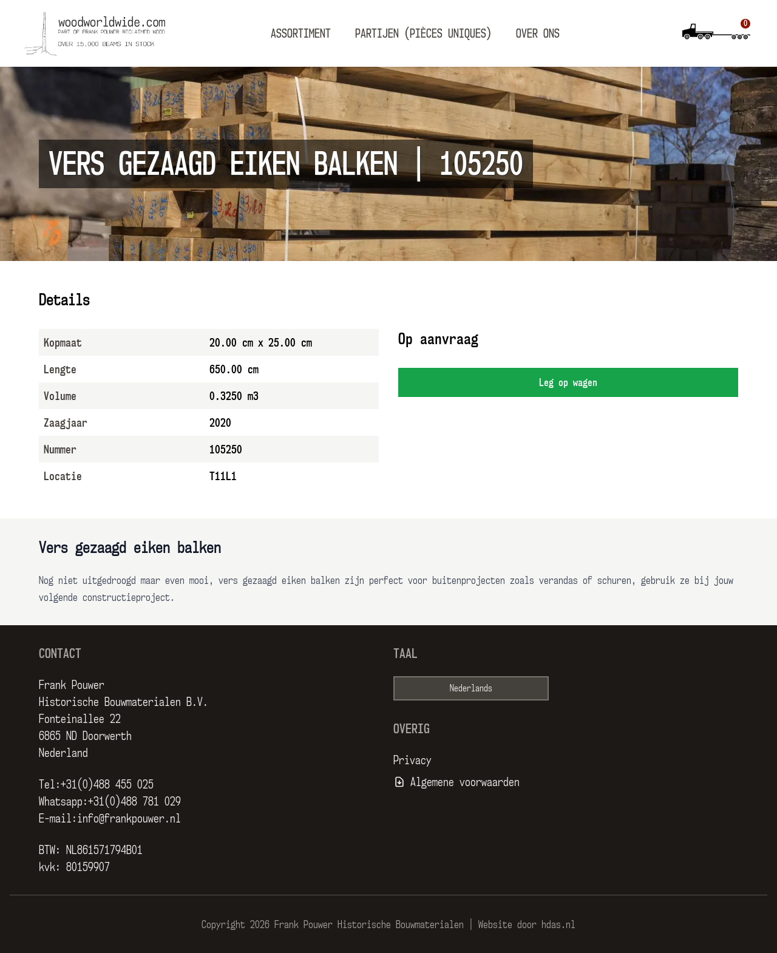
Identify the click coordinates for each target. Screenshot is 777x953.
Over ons (538, 33)
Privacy (412, 760)
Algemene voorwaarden (465, 782)
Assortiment (301, 33)
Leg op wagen (568, 382)
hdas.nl (558, 924)
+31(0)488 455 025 (107, 784)
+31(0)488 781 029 (134, 801)
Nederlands (471, 688)
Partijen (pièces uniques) (423, 33)
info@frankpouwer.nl (129, 818)
